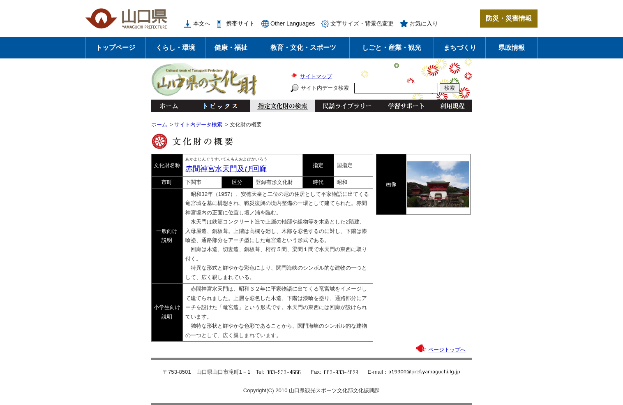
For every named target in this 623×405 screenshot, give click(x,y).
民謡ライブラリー (347, 106)
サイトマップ (316, 76)
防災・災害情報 (509, 18)
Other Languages (292, 23)
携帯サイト (240, 23)
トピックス (218, 106)
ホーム (168, 106)
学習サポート (406, 106)
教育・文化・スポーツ (303, 47)
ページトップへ (447, 350)
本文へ (201, 23)
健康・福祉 (231, 47)
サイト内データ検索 (325, 88)
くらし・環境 (175, 47)
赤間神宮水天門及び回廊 (226, 169)
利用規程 (452, 106)
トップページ (115, 47)
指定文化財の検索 (282, 106)
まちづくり (459, 47)
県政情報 (511, 47)
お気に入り (423, 23)
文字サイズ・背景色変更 (362, 23)
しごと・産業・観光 (391, 47)
